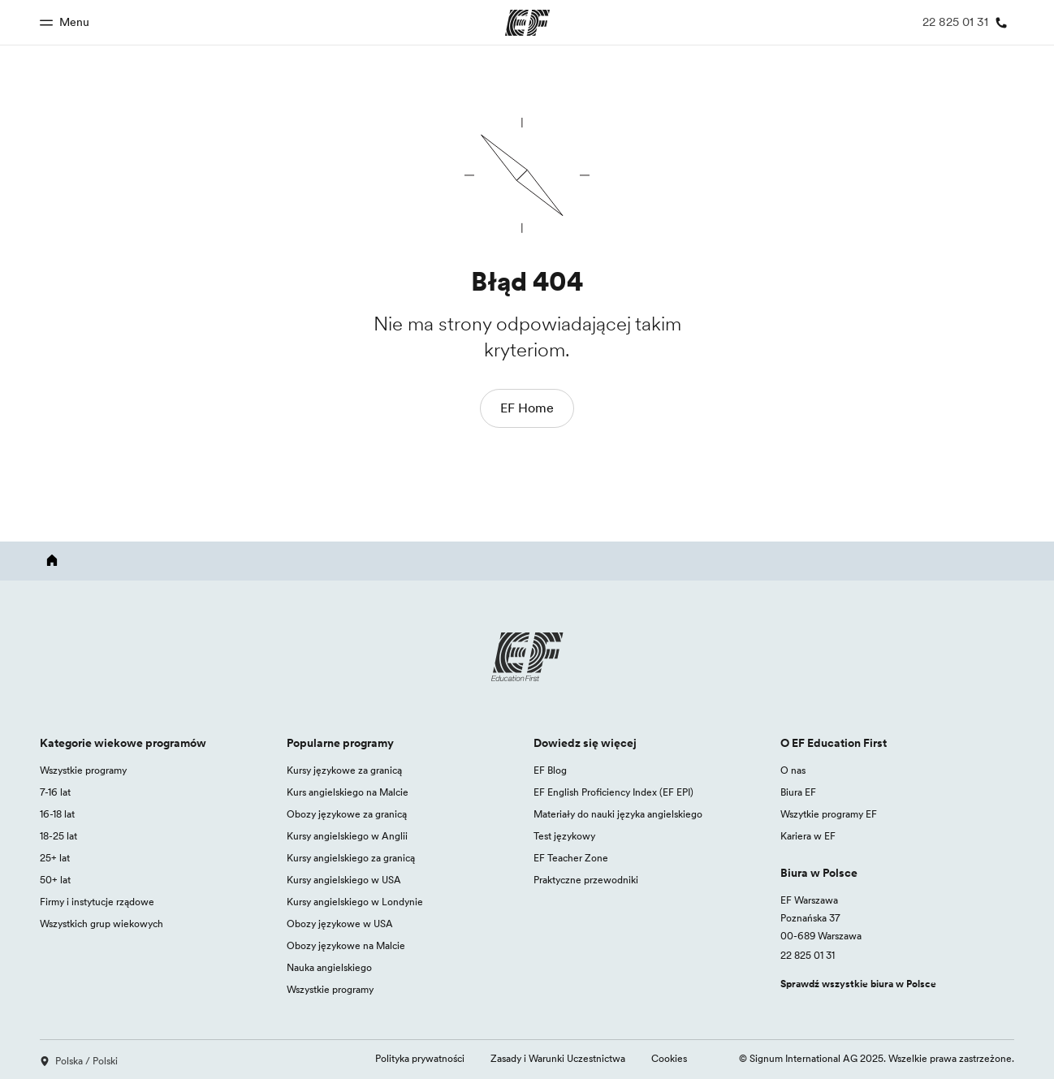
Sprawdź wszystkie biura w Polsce (858, 984)
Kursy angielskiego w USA (344, 880)
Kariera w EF (808, 836)
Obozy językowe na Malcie (346, 945)
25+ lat (55, 858)
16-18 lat (57, 814)
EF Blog (550, 770)
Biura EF (798, 792)
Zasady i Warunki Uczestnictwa (557, 1058)
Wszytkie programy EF (828, 814)
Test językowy (564, 836)
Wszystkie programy (83, 770)
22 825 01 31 (807, 955)
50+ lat (55, 880)
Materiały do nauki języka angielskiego (617, 814)
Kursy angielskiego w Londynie (355, 902)
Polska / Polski (79, 1061)
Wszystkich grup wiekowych (101, 923)
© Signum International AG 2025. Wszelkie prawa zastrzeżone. (876, 1058)
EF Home (527, 407)
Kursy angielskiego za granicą (351, 858)
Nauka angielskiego (329, 967)
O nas (793, 770)
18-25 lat (58, 836)
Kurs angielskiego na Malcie (347, 792)
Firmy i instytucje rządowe (97, 902)
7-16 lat (55, 792)
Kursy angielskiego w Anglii (347, 836)
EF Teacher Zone (570, 858)
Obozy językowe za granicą (347, 814)
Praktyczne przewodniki (585, 880)
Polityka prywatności (419, 1058)
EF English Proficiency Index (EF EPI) (613, 792)
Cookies (669, 1058)
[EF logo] (527, 656)
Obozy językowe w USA (340, 923)
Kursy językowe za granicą (344, 770)
